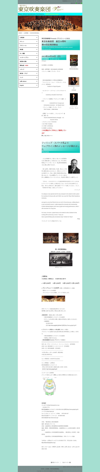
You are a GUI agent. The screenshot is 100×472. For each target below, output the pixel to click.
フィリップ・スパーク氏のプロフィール (51, 221)
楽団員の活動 (23, 61)
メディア (22, 69)
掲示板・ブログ (24, 73)
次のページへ (66, 462)
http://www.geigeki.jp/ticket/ (55, 325)
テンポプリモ (45, 405)
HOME (20, 33)
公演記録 (22, 37)
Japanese (73, 3)
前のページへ (55, 462)
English (79, 3)
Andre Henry (55, 109)
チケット (22, 41)
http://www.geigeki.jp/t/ (52, 369)
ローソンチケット (46, 413)
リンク (21, 77)
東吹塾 (21, 49)
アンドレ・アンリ (55, 71)
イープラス (44, 411)
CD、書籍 (22, 53)
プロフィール (23, 45)
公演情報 (26, 33)
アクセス (44, 61)
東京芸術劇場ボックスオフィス (49, 409)
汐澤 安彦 (47, 69)
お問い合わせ (23, 81)
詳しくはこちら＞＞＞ (47, 135)
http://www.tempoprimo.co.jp (48, 442)
